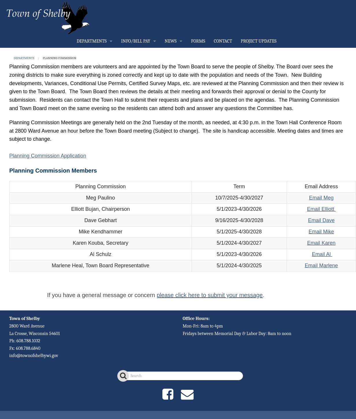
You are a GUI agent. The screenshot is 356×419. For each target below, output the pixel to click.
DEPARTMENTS (92, 41)
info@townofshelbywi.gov (33, 355)
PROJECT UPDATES (259, 41)
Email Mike (321, 232)
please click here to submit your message (210, 295)
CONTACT (223, 41)
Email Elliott (320, 209)
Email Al (321, 254)
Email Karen (321, 243)
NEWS (171, 41)
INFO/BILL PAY (135, 41)
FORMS (198, 41)
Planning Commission (59, 58)
